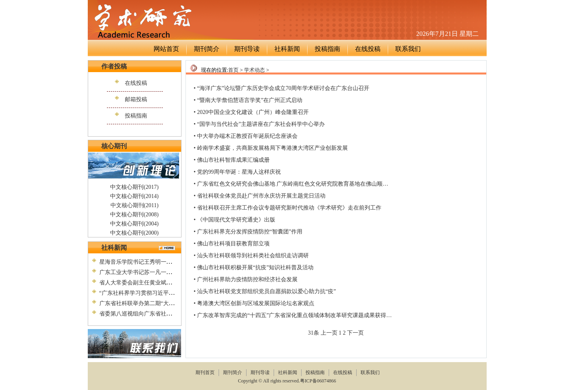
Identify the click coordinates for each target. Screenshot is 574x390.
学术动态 (254, 70)
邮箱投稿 (136, 99)
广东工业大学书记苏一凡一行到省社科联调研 (155, 272)
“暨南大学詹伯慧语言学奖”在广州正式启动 (249, 100)
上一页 (329, 333)
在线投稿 (368, 48)
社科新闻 (287, 48)
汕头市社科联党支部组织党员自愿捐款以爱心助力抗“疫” (266, 291)
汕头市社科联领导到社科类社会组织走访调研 (253, 256)
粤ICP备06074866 (318, 381)
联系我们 (408, 48)
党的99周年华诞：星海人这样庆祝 (239, 172)
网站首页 (166, 48)
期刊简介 (206, 48)
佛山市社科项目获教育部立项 (233, 244)
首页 (233, 70)
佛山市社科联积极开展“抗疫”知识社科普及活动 (255, 267)
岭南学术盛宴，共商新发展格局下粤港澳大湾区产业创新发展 (272, 148)
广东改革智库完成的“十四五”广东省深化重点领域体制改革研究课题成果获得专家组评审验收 (311, 315)
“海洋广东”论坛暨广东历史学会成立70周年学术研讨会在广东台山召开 (283, 88)
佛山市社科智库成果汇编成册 (233, 160)
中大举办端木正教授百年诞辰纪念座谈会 (247, 136)
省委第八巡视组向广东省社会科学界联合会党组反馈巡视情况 (174, 314)
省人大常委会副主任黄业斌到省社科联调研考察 (158, 283)
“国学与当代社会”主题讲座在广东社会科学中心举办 (261, 124)
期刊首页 (205, 372)
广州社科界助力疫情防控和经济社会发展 (247, 279)
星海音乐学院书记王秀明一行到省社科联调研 (155, 262)
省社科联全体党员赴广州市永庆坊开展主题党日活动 (261, 196)
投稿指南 (327, 48)
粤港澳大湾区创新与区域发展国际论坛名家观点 (255, 303)
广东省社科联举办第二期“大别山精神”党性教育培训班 (166, 303)
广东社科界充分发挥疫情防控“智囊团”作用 (249, 232)
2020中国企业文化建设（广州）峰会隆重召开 (253, 112)
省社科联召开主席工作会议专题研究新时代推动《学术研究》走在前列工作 (289, 208)
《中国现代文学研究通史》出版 (236, 220)
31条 (313, 333)
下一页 (355, 333)
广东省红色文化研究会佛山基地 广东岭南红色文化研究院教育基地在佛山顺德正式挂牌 (304, 184)
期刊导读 (247, 48)
